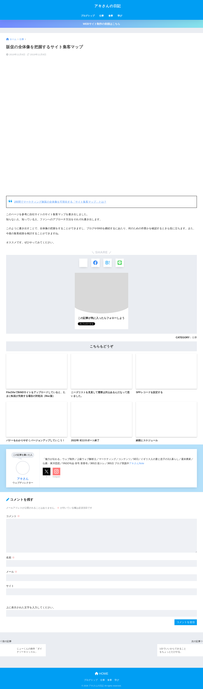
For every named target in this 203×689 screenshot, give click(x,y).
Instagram (56, 477)
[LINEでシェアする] (120, 263)
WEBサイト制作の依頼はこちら (101, 23)
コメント (13, 516)
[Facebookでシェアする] (95, 263)
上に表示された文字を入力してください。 (30, 607)
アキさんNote (136, 463)
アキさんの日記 (101, 6)
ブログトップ (88, 15)
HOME (101, 673)
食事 (110, 15)
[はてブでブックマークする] (107, 263)
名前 (10, 557)
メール (11, 571)
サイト (10, 586)
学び (120, 15)
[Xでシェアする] (83, 263)
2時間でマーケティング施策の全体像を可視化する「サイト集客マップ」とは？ (60, 201)
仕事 (101, 15)
